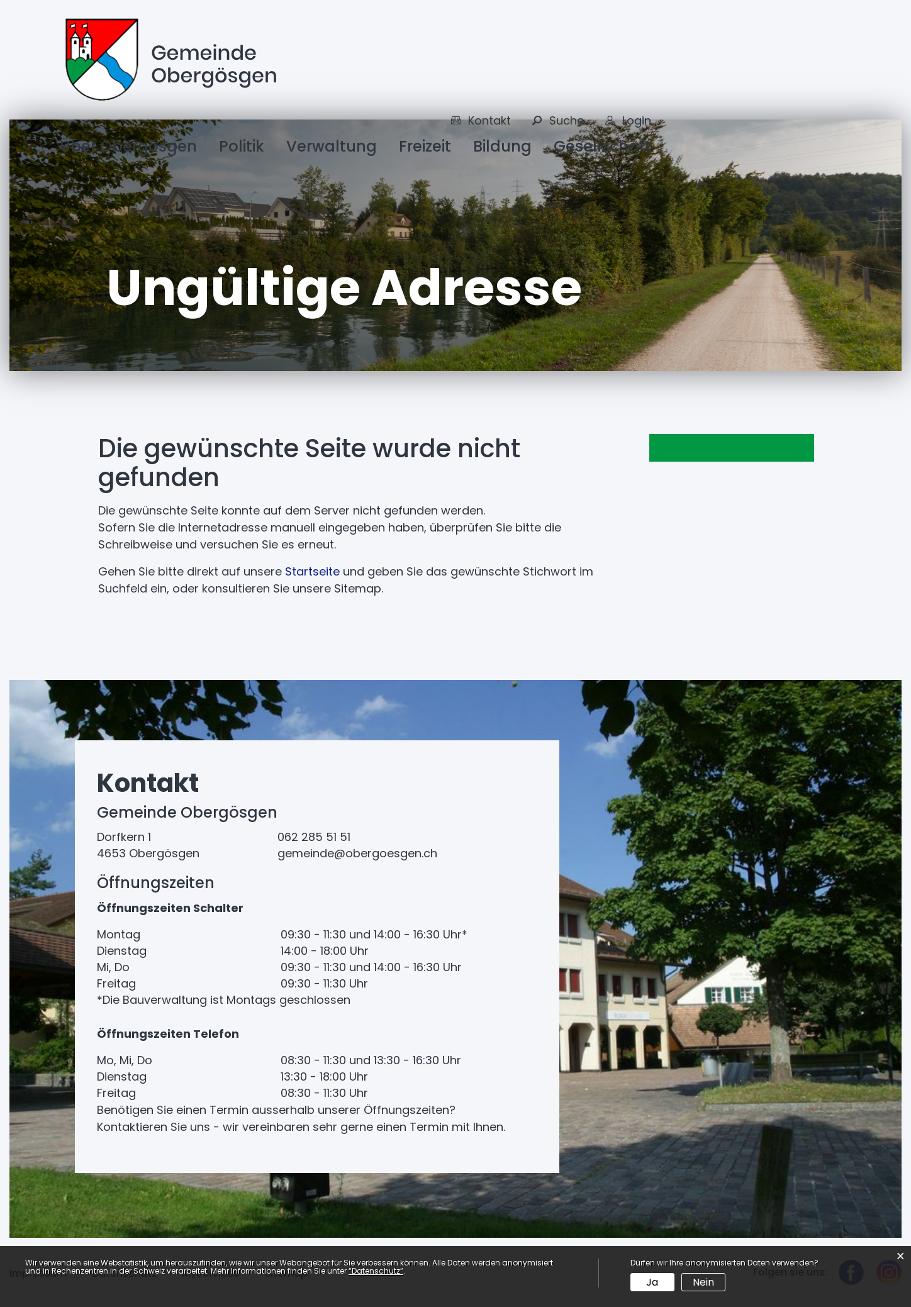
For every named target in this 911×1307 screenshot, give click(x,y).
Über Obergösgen (128, 146)
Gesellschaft (602, 146)
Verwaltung (331, 146)
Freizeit (425, 146)
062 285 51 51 (313, 837)
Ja (652, 1282)
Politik (241, 146)
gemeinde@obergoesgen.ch (357, 853)
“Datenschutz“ (376, 1270)
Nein (703, 1282)
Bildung (502, 146)
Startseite (312, 571)
